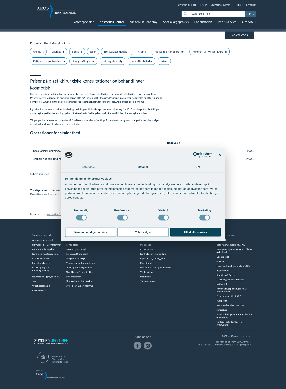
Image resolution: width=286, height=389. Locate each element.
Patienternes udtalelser (47, 61)
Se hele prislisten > (40, 174)
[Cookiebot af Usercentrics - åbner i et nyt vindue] (196, 154)
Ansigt (37, 51)
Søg (251, 13)
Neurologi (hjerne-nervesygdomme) (41, 269)
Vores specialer (83, 25)
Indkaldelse (145, 244)
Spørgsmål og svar (83, 61)
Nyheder (251, 4)
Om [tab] (197, 166)
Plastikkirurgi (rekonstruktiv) (79, 272)
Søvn (34, 281)
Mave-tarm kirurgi (41, 263)
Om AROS (249, 25)
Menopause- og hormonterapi (80, 263)
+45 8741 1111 (204, 344)
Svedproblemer (73, 276)
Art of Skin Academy (143, 25)
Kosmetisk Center (111, 25)
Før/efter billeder (186, 4)
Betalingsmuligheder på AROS (231, 244)
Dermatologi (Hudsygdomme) (46, 244)
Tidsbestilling (146, 272)
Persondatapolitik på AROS (229, 296)
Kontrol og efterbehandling (153, 253)
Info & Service (227, 25)
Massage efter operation (169, 51)
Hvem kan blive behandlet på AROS (233, 265)
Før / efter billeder (141, 61)
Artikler (238, 4)
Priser (203, 4)
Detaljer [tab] (143, 166)
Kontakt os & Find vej (226, 275)
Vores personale (148, 281)
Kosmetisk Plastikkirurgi (44, 43)
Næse (75, 51)
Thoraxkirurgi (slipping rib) (79, 281)
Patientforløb (203, 25)
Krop (141, 51)
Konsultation (146, 249)
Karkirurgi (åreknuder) (77, 253)
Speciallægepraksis (176, 25)
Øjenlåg (56, 51)
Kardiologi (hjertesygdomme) (46, 253)
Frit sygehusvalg (112, 61)
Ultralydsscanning (41, 285)
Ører (93, 51)
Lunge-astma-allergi (75, 258)
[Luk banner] (220, 154)
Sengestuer (222, 309)
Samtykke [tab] (88, 166)
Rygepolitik (222, 300)
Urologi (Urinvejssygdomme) (80, 285)
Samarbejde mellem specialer (230, 305)
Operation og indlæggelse (152, 258)
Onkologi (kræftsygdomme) (79, 267)
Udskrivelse (145, 276)
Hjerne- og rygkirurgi (76, 249)
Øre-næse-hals (39, 290)
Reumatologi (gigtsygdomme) (46, 276)
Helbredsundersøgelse (43, 249)
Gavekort (221, 261)
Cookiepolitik (223, 256)
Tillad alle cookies (195, 232)
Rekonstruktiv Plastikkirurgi (209, 51)
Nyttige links (222, 284)
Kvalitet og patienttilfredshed (230, 279)
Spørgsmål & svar (220, 4)
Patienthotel (146, 263)
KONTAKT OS (240, 35)
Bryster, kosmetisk (115, 51)
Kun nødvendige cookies (90, 232)
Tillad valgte (143, 232)
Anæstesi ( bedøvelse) (42, 240)
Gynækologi (72, 244)
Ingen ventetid (223, 270)
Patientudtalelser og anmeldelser (155, 267)
